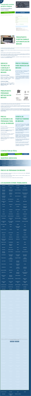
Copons (3, 209)
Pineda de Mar (3, 242)
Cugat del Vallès (17, 257)
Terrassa (10, 211)
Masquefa (17, 201)
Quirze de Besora (18, 196)
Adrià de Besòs (17, 275)
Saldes (11, 187)
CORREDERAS (18, 160)
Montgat (25, 286)
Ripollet (11, 272)
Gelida (11, 196)
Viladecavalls (11, 239)
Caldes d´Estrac (3, 229)
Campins (10, 264)
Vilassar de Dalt (17, 278)
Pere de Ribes (11, 284)
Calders (10, 229)
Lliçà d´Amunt (11, 232)
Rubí (25, 270)
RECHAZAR (12, 341)
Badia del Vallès (10, 278)
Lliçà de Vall (4, 232)
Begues (11, 224)
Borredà (10, 391)
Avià (17, 391)
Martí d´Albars (10, 251)
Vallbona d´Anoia (10, 185)
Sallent (25, 275)
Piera (11, 206)
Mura (18, 247)
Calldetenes (4, 267)
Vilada (18, 199)
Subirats (3, 187)
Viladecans (18, 239)
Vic (24, 199)
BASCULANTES (3, 160)
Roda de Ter (4, 272)
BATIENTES (10, 160)
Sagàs (4, 226)
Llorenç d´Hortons (25, 251)
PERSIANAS (25, 160)
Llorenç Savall (18, 251)
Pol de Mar (3, 199)
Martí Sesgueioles (25, 284)
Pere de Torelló (3, 216)
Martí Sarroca (3, 286)
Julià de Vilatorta (10, 216)
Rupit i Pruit (10, 270)
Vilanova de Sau (17, 204)
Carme (3, 206)
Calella (11, 267)
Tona (18, 249)
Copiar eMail (23, 12)
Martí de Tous (11, 286)
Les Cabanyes (18, 221)
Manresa (3, 247)
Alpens (18, 242)
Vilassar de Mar (10, 249)
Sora (25, 224)
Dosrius (25, 232)
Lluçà (11, 226)
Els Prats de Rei (25, 209)
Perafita (18, 206)
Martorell (3, 204)
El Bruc (18, 232)
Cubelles (3, 234)
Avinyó (25, 226)
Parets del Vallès (3, 224)
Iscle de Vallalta (3, 270)
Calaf (18, 229)
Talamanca (25, 187)
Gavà (25, 211)
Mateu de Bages (17, 284)
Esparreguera (18, 209)
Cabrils (25, 244)
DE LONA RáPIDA (10, 165)
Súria (25, 185)
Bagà (18, 244)
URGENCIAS (3, 165)
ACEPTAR (17, 341)
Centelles (24, 249)
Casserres (25, 204)
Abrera (18, 234)
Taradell (17, 187)
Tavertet (25, 234)
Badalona (24, 239)
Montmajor (18, 286)
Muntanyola (25, 247)
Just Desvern (4, 254)
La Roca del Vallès (25, 221)
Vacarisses (18, 185)
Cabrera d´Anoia (3, 391)
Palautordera (3, 257)
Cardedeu (17, 216)
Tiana (4, 211)
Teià (17, 211)
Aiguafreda (3, 244)
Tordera (10, 234)
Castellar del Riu (3, 284)
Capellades (3, 218)
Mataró (3, 278)
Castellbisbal (11, 242)
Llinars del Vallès (17, 218)
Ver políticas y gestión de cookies (14, 339)
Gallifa (18, 224)
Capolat (25, 216)
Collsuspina (11, 209)
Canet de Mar (3, 264)
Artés (25, 391)
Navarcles (10, 247)
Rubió (18, 270)
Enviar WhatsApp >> (7, 12)
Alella (25, 242)
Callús (25, 264)
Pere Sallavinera (10, 199)
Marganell (10, 204)
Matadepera (11, 201)
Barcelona (3, 185)
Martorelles (25, 201)
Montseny (3, 249)
